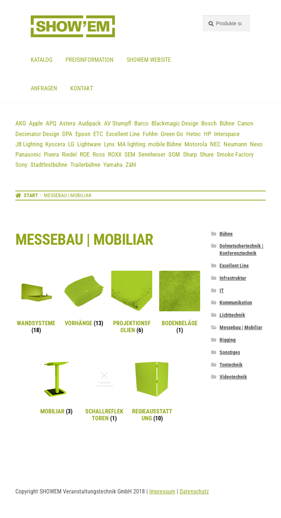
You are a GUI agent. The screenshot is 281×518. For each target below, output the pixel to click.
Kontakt (81, 88)
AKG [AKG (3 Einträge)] (20, 123)
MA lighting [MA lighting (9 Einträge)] (131, 144)
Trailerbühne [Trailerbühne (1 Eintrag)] (85, 164)
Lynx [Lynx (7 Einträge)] (109, 144)
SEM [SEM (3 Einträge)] (129, 154)
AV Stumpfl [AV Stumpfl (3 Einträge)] (117, 123)
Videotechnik (233, 377)
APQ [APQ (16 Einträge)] (51, 123)
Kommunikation (236, 302)
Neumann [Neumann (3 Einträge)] (235, 144)
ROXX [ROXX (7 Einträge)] (114, 154)
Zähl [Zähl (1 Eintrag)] (130, 164)
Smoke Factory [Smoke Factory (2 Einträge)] (235, 154)
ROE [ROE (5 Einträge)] (85, 154)
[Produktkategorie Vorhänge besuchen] (84, 299)
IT (222, 290)
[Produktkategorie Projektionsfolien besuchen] (131, 302)
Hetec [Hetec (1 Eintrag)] (193, 134)
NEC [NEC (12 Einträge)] (215, 144)
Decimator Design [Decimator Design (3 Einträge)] (37, 134)
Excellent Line (234, 266)
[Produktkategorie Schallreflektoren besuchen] (104, 390)
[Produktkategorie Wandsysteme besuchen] (36, 302)
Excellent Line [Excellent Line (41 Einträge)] (123, 134)
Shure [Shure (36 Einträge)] (207, 154)
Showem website (149, 59)
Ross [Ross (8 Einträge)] (99, 154)
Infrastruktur (233, 278)
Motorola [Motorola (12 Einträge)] (195, 144)
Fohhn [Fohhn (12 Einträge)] (150, 134)
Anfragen (44, 88)
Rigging (228, 340)
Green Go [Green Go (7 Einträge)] (172, 134)
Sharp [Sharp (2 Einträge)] (190, 154)
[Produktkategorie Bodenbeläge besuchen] (179, 302)
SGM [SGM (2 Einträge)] (174, 154)
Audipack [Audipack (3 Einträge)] (89, 123)
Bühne (226, 234)
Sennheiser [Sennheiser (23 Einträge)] (151, 154)
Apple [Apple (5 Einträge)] (36, 123)
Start (31, 195)
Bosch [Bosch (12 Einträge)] (209, 123)
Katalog (41, 59)
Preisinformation (89, 59)
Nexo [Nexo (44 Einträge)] (256, 144)
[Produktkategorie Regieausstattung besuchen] (152, 390)
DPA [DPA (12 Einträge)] (67, 134)
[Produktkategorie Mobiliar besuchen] (56, 387)
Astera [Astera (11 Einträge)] (67, 123)
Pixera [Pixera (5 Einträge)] (51, 154)
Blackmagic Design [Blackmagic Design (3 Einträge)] (174, 123)
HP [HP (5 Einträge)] (207, 134)
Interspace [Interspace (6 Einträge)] (227, 134)
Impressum (162, 491)
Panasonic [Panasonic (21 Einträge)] (28, 154)
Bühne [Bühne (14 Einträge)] (227, 123)
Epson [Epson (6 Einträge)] (82, 134)
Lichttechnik (232, 315)
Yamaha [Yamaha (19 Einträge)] (113, 164)
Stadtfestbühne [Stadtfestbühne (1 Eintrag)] (48, 164)
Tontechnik (231, 365)
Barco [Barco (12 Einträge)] (141, 123)
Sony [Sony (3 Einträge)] (21, 164)
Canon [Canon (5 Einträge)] (245, 123)
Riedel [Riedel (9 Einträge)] (69, 154)
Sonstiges (230, 352)
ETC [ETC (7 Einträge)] (98, 134)
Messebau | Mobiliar (241, 327)
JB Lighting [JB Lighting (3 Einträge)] (28, 144)
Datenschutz (194, 491)
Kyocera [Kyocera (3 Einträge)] (55, 144)
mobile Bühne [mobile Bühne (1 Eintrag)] (164, 144)
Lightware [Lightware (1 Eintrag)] (89, 144)
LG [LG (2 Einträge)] (71, 144)
